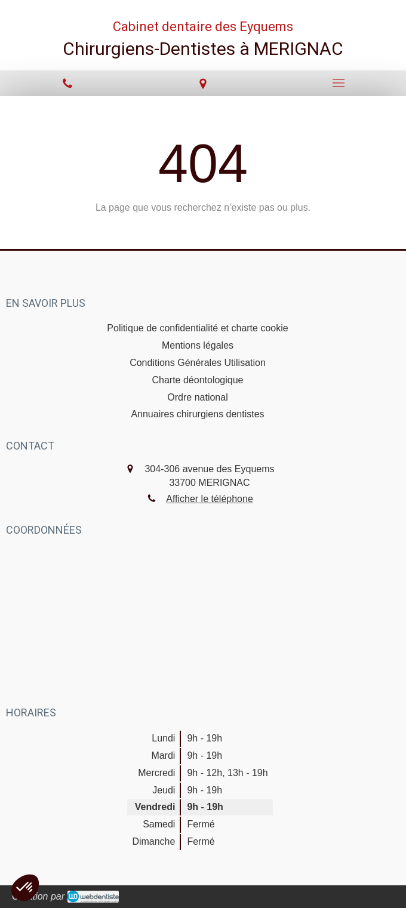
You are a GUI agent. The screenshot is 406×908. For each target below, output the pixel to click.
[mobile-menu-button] (338, 83)
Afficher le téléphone (209, 499)
